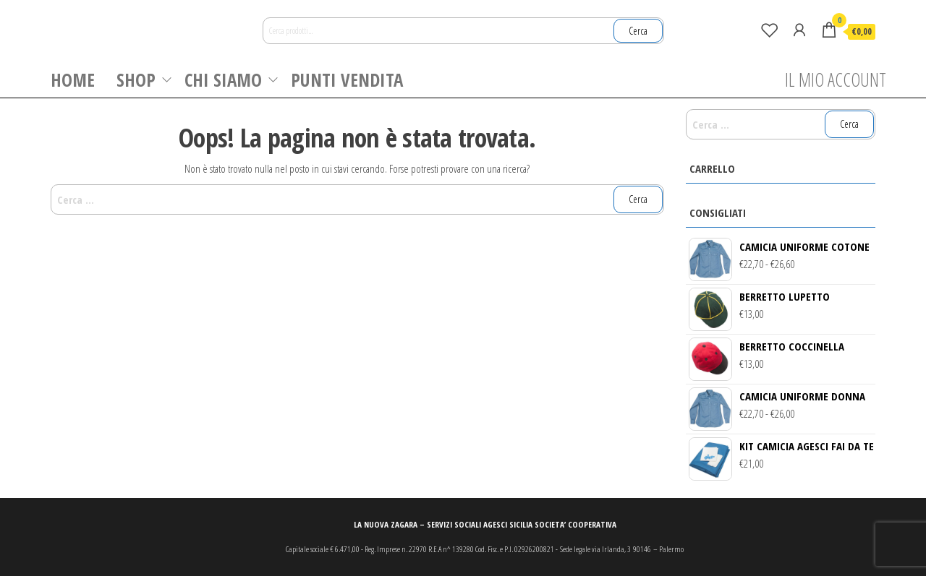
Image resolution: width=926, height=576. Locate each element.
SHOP (136, 79)
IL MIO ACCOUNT (835, 79)
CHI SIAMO (223, 79)
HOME (73, 79)
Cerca (638, 31)
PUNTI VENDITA (347, 79)
